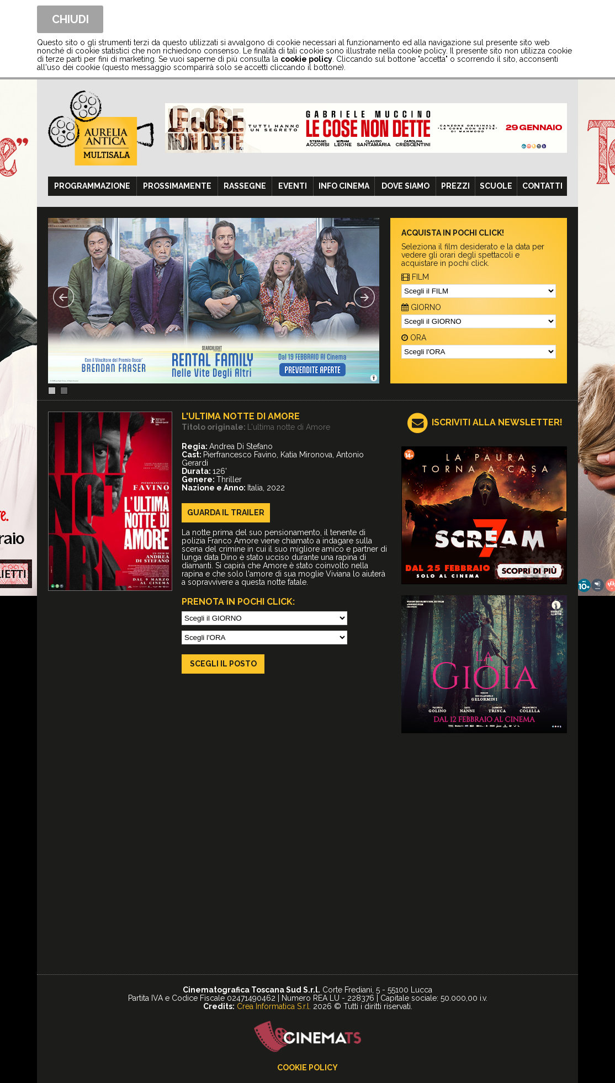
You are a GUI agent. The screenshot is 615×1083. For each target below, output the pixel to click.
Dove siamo (405, 186)
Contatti (542, 186)
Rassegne (245, 186)
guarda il (225, 512)
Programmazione (92, 186)
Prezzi (455, 186)
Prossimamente (177, 186)
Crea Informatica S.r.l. (274, 1006)
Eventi (292, 186)
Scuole (496, 186)
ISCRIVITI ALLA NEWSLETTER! (497, 422)
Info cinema (344, 186)
